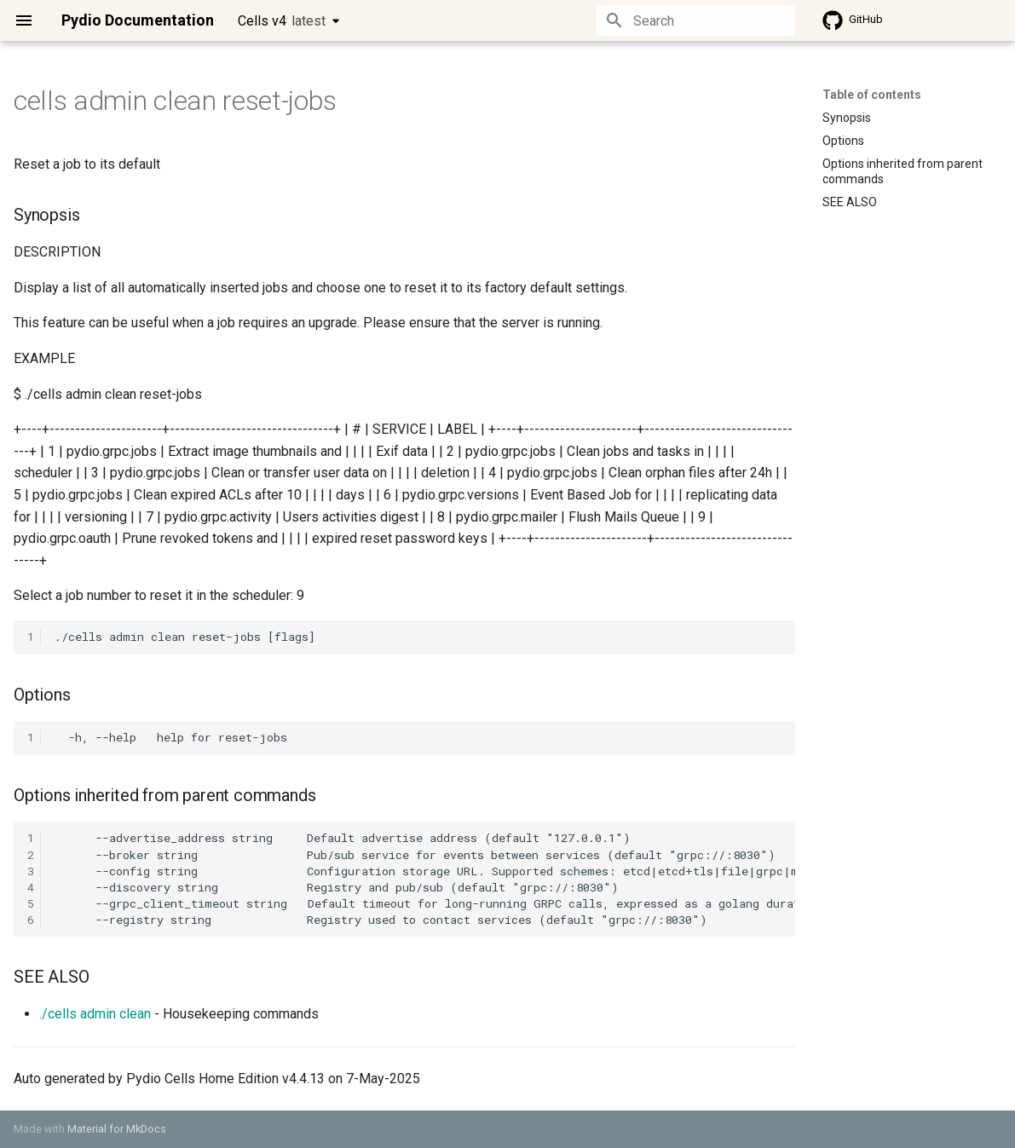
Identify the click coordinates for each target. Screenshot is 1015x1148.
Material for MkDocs (116, 1128)
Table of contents (871, 94)
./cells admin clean (95, 1014)
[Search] (695, 20)
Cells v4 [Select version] (282, 21)
